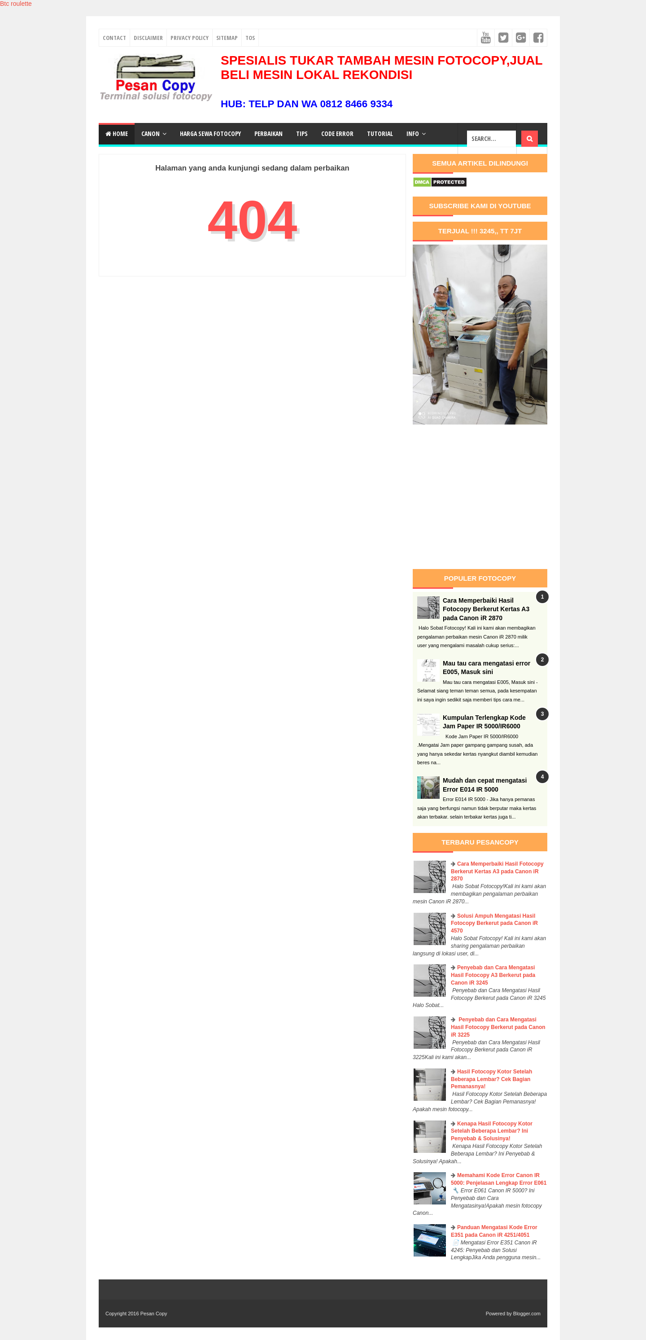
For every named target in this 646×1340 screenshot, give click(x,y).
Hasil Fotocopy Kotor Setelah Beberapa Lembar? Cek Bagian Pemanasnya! (491, 1079)
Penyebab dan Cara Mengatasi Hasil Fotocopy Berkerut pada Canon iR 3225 (498, 1027)
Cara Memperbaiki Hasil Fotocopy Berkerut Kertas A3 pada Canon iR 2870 (486, 609)
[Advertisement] (488, 497)
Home (116, 133)
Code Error (337, 133)
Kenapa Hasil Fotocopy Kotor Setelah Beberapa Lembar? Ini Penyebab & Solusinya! (492, 1131)
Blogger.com (527, 1313)
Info (412, 133)
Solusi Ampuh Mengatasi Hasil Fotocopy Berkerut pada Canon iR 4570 (494, 923)
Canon (150, 133)
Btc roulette (16, 3)
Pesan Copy (153, 1313)
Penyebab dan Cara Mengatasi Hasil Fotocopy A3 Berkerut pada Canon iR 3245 (493, 975)
